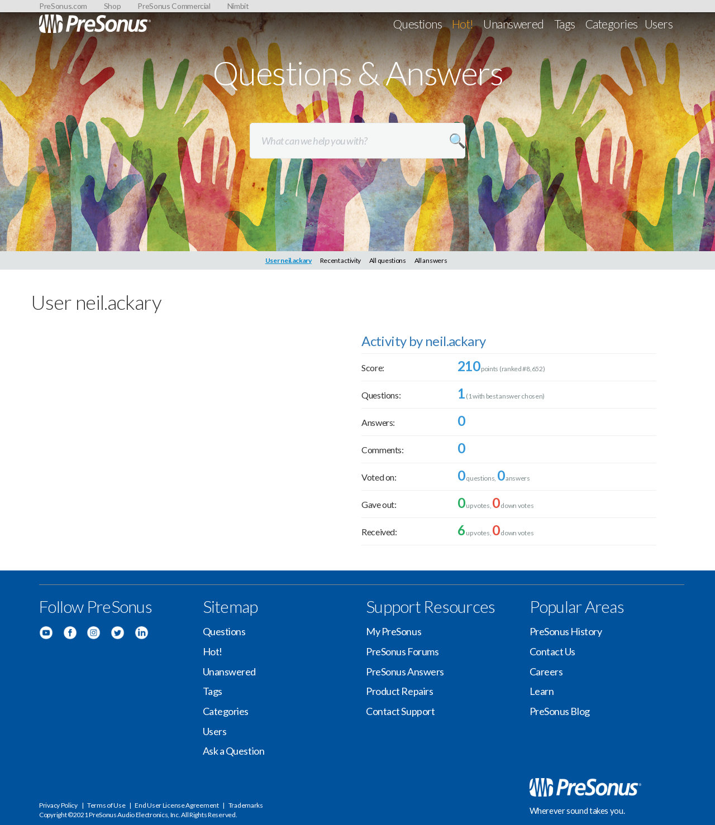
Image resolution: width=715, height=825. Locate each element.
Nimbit (238, 6)
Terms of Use (106, 805)
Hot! (463, 24)
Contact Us (553, 651)
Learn (542, 691)
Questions (417, 24)
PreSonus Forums (402, 651)
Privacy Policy (58, 805)
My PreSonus (393, 631)
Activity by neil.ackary (423, 341)
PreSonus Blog (560, 711)
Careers (546, 671)
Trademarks (245, 805)
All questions (387, 260)
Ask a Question (234, 751)
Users (659, 24)
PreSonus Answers (405, 671)
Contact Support (400, 711)
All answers (430, 260)
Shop (112, 6)
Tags (564, 24)
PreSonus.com (63, 6)
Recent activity (340, 260)
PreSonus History (566, 631)
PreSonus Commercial (173, 6)
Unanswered (513, 24)
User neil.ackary (288, 260)
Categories (611, 24)
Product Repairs (399, 691)
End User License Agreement (176, 805)
